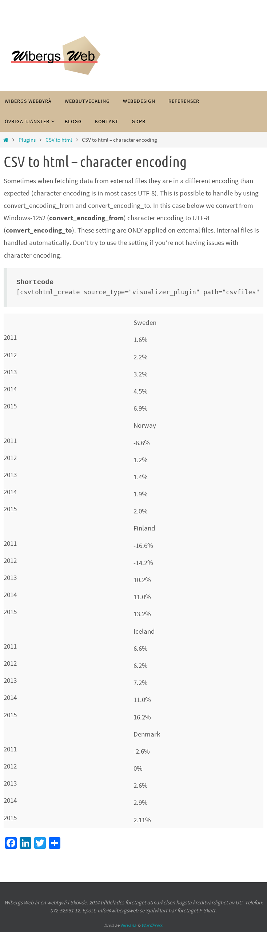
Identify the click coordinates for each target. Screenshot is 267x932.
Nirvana (128, 925)
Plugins (27, 139)
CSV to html (58, 139)
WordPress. (152, 925)
